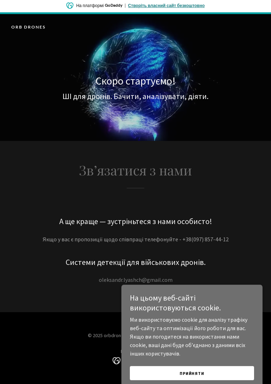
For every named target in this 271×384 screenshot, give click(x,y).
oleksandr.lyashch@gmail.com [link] (136, 279)
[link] (28, 26)
